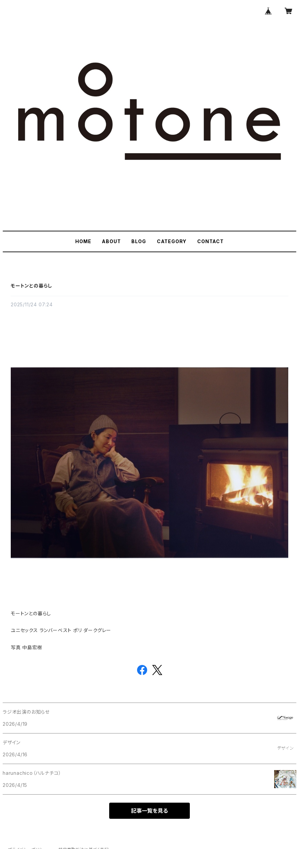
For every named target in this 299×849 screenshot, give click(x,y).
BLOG (138, 241)
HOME (83, 241)
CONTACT (210, 241)
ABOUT (111, 241)
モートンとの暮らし (31, 285)
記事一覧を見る (149, 810)
